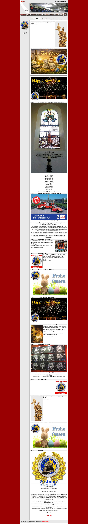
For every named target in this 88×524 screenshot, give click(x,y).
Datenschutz (25, 32)
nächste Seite (49, 515)
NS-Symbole (25, 33)
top (66, 520)
